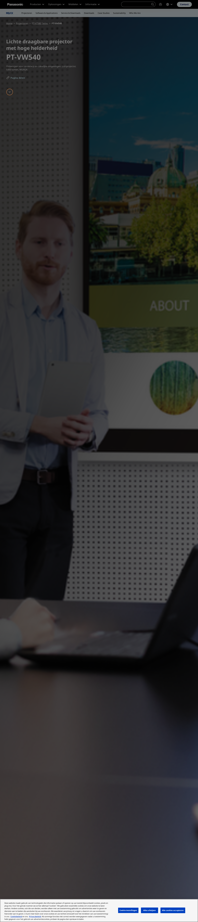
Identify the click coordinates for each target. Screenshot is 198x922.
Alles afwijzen (149, 910)
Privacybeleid (35, 916)
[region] (99, 910)
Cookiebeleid (16, 916)
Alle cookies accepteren (173, 910)
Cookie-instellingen (128, 910)
